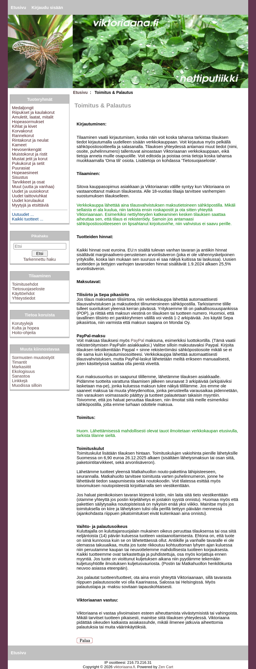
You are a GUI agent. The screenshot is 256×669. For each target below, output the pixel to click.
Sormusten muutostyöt (33, 357)
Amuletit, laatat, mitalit (32, 117)
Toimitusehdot (25, 284)
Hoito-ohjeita (24, 332)
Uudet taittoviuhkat (29, 196)
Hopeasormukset (28, 121)
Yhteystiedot (23, 298)
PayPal (137, 340)
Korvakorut (22, 131)
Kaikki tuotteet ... (27, 219)
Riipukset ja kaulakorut (33, 112)
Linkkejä (19, 380)
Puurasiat (21, 168)
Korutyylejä (22, 323)
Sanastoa (21, 376)
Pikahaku (39, 236)
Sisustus (20, 177)
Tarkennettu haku (39, 259)
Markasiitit (21, 366)
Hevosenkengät (26, 149)
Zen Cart (165, 667)
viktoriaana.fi (124, 667)
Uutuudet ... (23, 214)
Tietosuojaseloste (28, 289)
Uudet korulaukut (28, 200)
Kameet (19, 145)
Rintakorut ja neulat (30, 140)
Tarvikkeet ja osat (28, 182)
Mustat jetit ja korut (29, 158)
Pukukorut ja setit (28, 163)
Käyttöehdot (23, 293)
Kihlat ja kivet (24, 126)
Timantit (19, 362)
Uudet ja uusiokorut (30, 191)
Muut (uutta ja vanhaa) (33, 186)
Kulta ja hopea (25, 328)
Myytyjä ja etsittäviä (30, 205)
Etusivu (18, 7)
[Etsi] (40, 246)
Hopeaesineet (25, 172)
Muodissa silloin (27, 385)
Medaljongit (23, 107)
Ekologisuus (23, 371)
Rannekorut (23, 135)
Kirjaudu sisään (47, 7)
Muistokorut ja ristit (29, 154)
